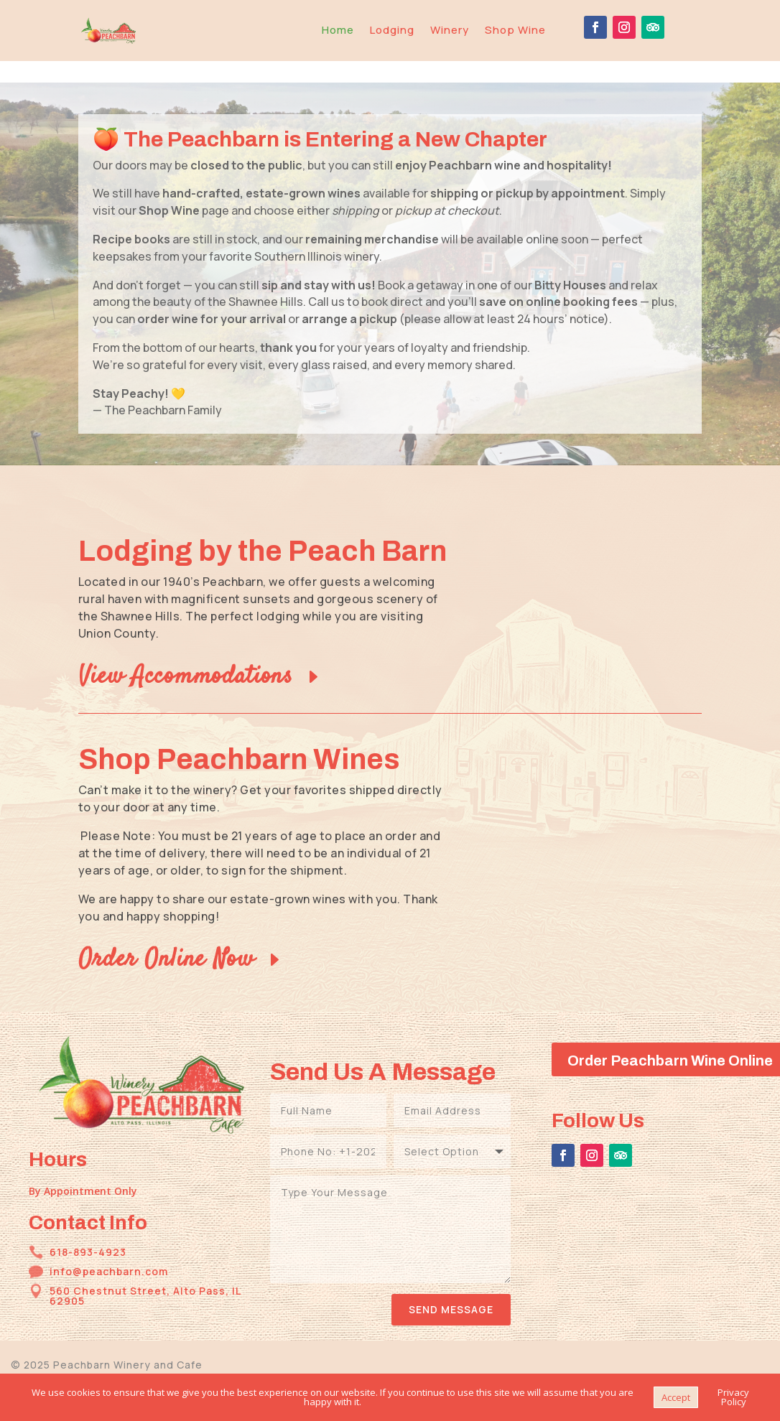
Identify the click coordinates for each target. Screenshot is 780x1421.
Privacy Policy (733, 1397)
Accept (675, 1397)
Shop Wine (515, 29)
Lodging (392, 29)
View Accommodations (185, 654)
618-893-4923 (88, 1230)
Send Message (451, 1288)
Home (338, 29)
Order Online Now (166, 938)
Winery (449, 29)
